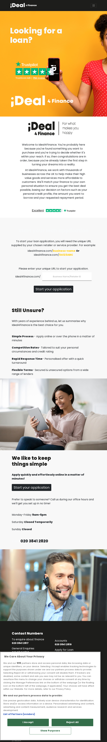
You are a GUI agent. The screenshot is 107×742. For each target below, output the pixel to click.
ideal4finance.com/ (28, 276)
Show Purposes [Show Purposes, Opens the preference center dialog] (50, 730)
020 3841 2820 (34, 541)
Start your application (53, 289)
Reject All (72, 722)
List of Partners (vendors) (19, 714)
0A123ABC (66, 255)
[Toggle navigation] (94, 5)
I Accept (28, 722)
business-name (64, 251)
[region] (50, 696)
